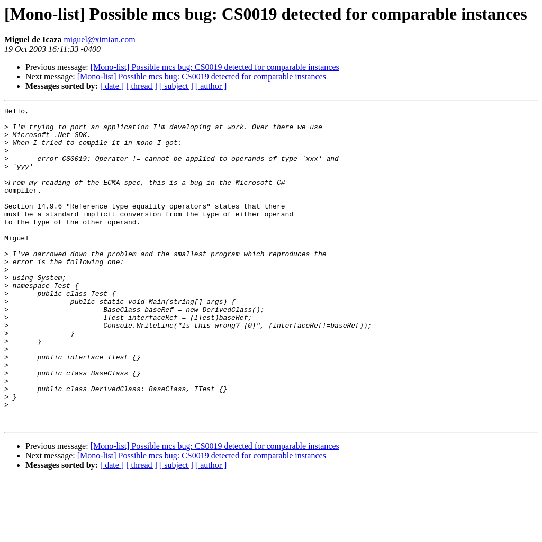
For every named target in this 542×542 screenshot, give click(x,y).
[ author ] (211, 86)
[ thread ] (141, 86)
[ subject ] (176, 86)
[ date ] (112, 86)
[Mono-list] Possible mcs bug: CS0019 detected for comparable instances (215, 66)
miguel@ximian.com (99, 39)
